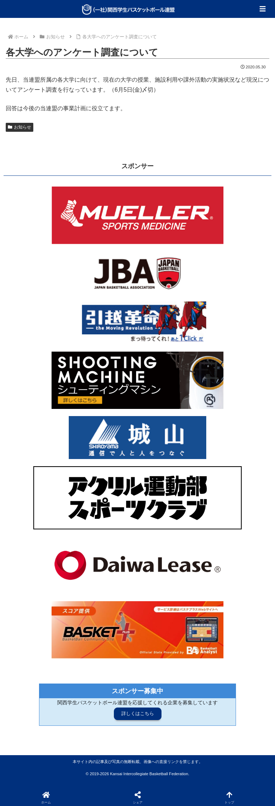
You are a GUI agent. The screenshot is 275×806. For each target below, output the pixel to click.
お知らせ (19, 127)
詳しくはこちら (137, 713)
